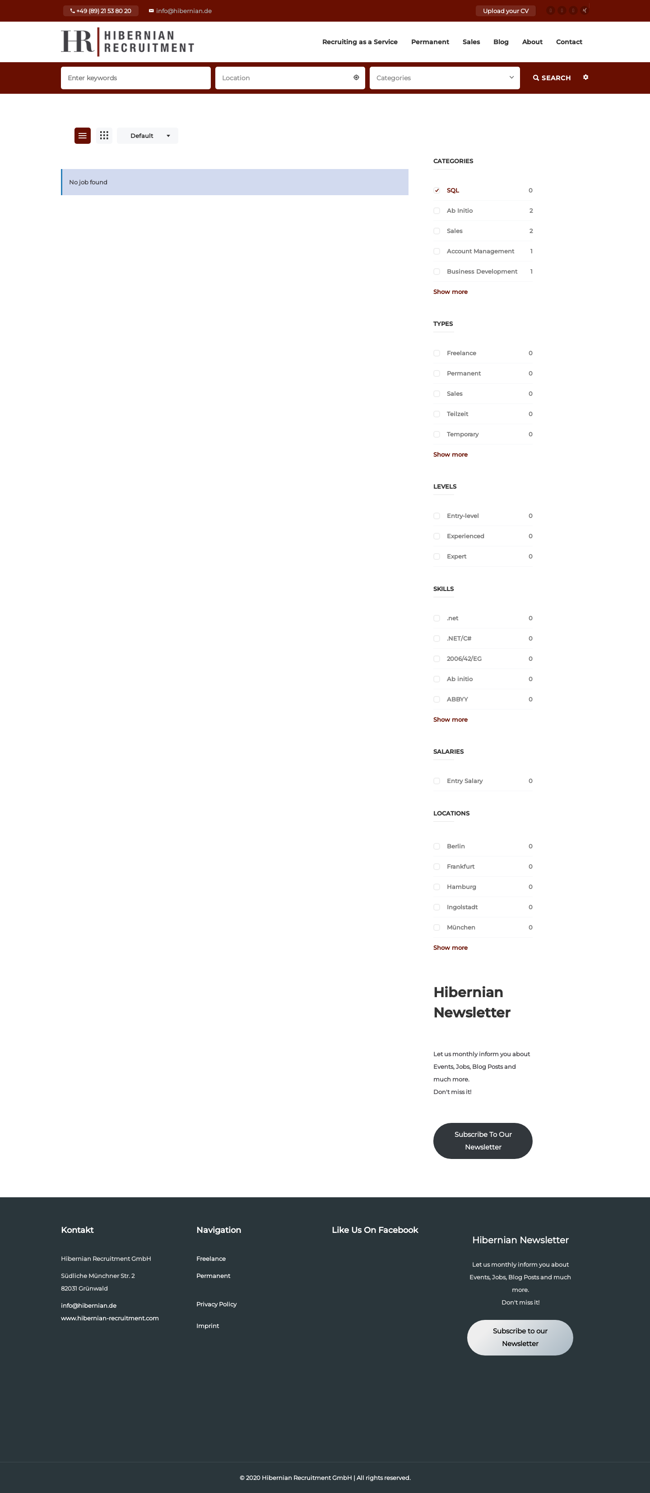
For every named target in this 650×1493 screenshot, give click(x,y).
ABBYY (457, 699)
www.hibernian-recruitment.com (110, 1318)
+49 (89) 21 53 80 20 (100, 10)
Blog (501, 42)
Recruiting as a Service (360, 42)
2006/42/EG (464, 658)
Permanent (430, 42)
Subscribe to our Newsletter (520, 1337)
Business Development (482, 271)
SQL (453, 190)
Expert (456, 556)
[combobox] (290, 77)
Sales (471, 42)
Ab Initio (460, 210)
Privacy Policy (216, 1304)
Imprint (207, 1325)
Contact (569, 42)
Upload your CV (506, 10)
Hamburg (461, 886)
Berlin (456, 846)
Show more (450, 291)
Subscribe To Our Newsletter (483, 1141)
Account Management (480, 251)
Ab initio (460, 678)
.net (452, 618)
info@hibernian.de (184, 10)
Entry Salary (465, 780)
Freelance (461, 353)
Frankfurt (460, 866)
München (461, 927)
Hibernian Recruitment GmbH (307, 1477)
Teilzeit (457, 413)
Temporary (462, 434)
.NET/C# (459, 638)
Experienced (465, 536)
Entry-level (463, 515)
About (532, 42)
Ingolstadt (462, 907)
